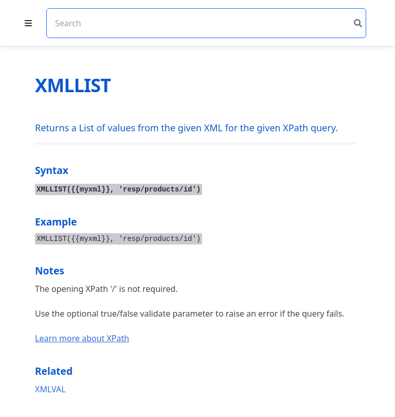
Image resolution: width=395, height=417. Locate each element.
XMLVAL (50, 389)
